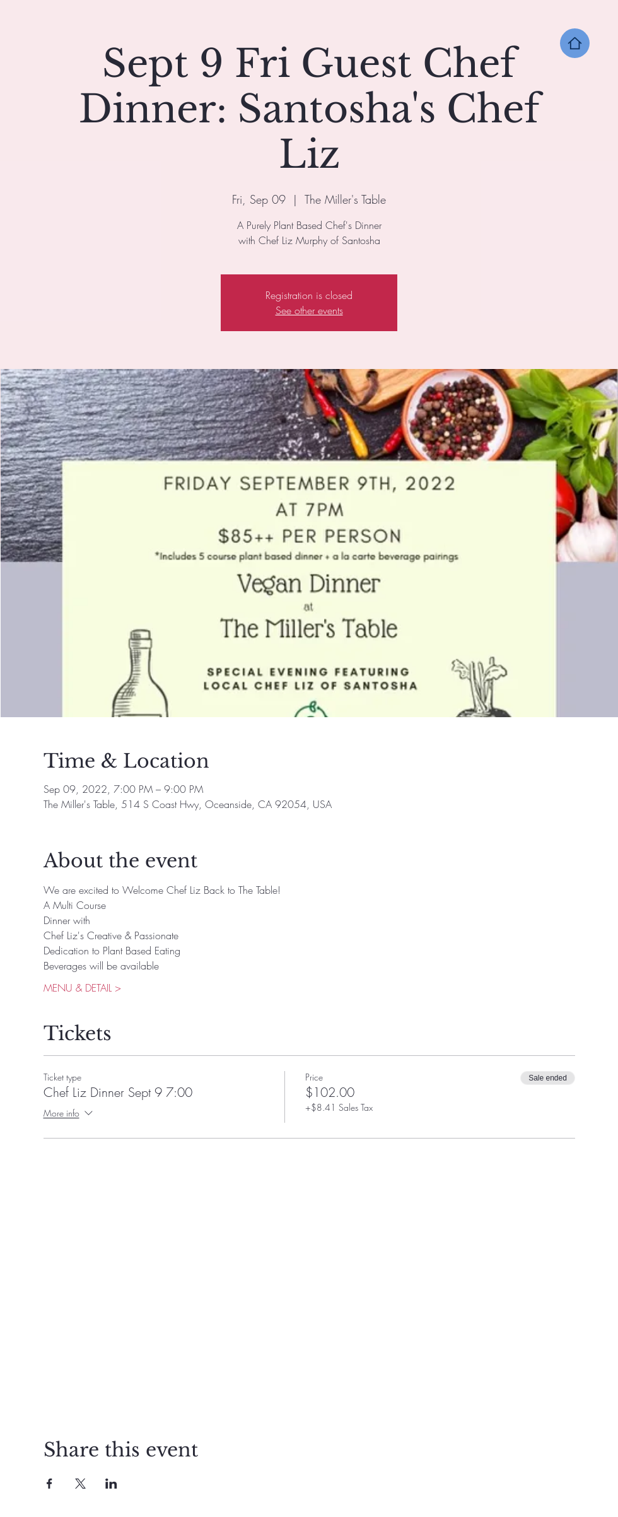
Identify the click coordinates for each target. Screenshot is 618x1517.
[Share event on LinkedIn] (111, 1484)
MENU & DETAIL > (82, 988)
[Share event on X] (80, 1484)
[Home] (575, 43)
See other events (309, 310)
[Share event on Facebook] (49, 1484)
